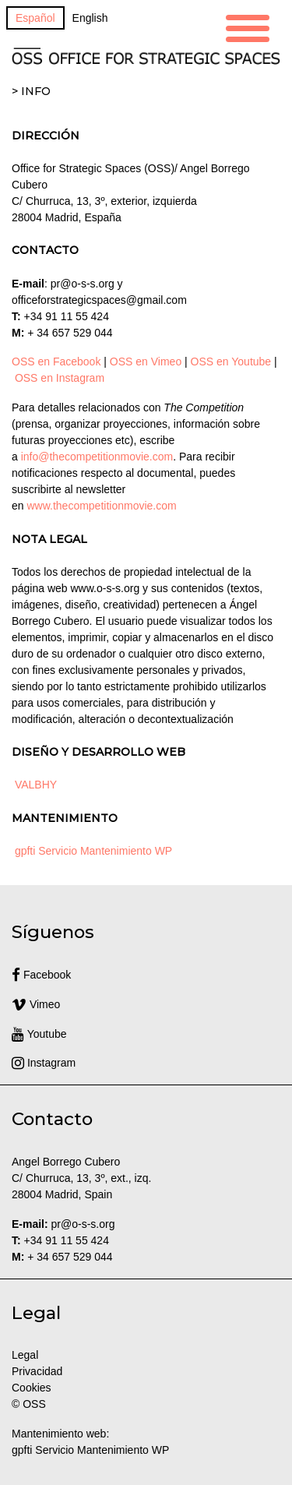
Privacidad (37, 1371)
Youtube (39, 1034)
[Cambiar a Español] (35, 18)
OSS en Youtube (231, 361)
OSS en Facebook (56, 361)
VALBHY (36, 784)
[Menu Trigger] (247, 26)
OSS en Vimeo (145, 361)
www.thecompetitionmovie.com (101, 505)
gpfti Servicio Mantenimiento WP (93, 851)
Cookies (31, 1387)
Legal (26, 1355)
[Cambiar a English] (90, 18)
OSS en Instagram (59, 378)
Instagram (44, 1062)
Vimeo (36, 1004)
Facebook (41, 974)
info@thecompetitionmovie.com (97, 456)
